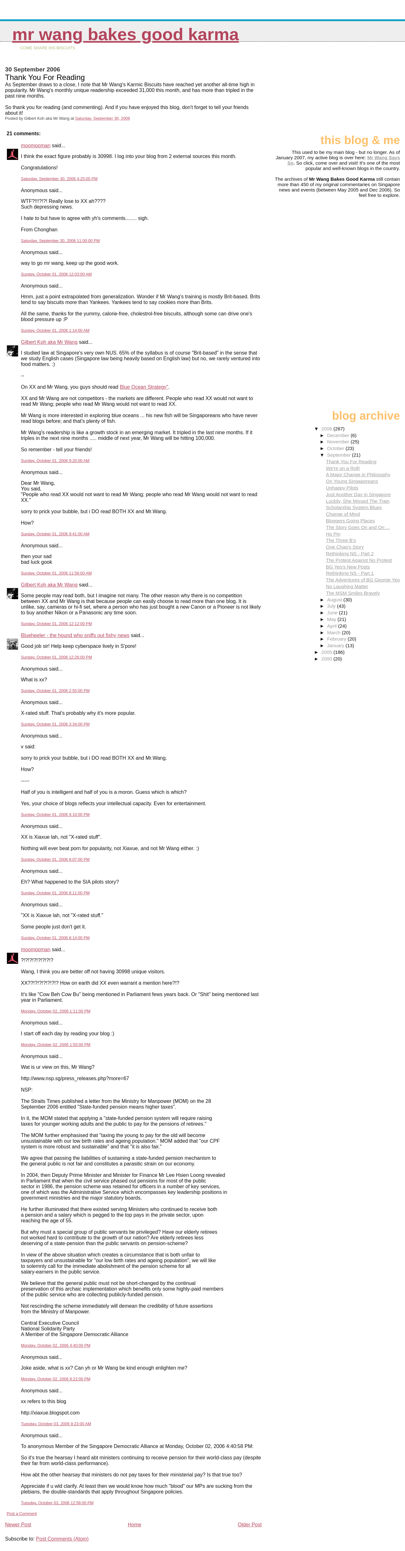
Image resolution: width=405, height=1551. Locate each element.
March (334, 632)
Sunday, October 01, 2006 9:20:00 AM (55, 460)
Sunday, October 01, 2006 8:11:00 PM (55, 893)
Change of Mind (343, 514)
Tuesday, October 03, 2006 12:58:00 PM (57, 1502)
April (332, 626)
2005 (327, 652)
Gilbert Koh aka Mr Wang (49, 342)
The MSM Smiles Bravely (353, 593)
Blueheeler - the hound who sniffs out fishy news (75, 635)
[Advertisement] (368, 90)
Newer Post (18, 1524)
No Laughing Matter (347, 586)
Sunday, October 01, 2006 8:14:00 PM (55, 937)
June (333, 612)
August (335, 599)
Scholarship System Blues (354, 507)
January (336, 645)
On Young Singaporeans (352, 481)
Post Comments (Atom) (62, 1539)
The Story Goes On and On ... (358, 527)
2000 (327, 658)
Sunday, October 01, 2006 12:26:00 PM (56, 657)
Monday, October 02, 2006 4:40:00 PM (55, 1345)
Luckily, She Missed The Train (357, 501)
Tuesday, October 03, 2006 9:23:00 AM (56, 1423)
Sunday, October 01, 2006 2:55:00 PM (55, 690)
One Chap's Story (345, 547)
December (339, 435)
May (332, 619)
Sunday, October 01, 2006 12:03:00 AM (56, 274)
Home (134, 1524)
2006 (327, 428)
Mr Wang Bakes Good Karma (125, 34)
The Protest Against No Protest (359, 560)
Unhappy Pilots (342, 487)
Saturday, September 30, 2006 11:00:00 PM (60, 240)
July (332, 606)
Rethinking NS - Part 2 (350, 553)
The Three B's (341, 540)
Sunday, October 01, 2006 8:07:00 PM (55, 859)
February (337, 639)
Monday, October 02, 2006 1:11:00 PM (55, 1011)
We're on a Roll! (343, 468)
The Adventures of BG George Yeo (363, 579)
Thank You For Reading (351, 461)
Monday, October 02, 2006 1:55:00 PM (55, 1044)
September (339, 455)
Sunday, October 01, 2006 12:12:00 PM (56, 623)
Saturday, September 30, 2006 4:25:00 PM (59, 178)
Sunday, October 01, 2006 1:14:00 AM (55, 330)
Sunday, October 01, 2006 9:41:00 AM (55, 534)
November (339, 441)
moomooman (35, 145)
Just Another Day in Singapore (358, 494)
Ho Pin (333, 534)
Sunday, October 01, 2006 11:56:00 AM (56, 573)
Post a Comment (22, 1513)
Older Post (250, 1524)
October (336, 448)
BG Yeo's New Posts (348, 566)
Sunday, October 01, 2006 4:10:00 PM (55, 814)
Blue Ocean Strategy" (144, 387)
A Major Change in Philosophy (358, 474)
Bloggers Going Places (350, 520)
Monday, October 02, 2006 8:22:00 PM (55, 1379)
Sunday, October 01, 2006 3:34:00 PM (55, 724)
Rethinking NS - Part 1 (350, 573)
